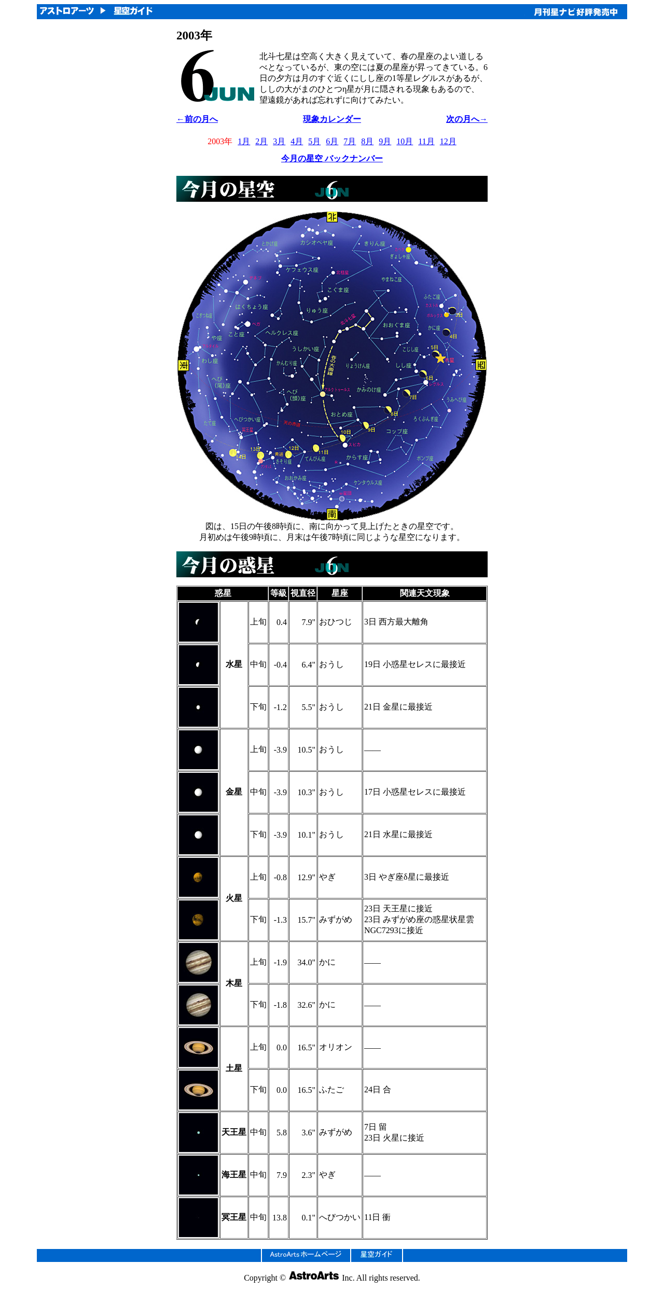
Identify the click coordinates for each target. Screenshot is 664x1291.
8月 (367, 141)
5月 (314, 141)
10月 (404, 141)
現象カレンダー (332, 119)
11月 (426, 141)
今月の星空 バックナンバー (332, 158)
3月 (279, 141)
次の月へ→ (467, 119)
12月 (448, 141)
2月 (261, 141)
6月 (332, 141)
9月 (385, 141)
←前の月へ (197, 119)
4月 (296, 141)
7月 (349, 141)
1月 (244, 141)
